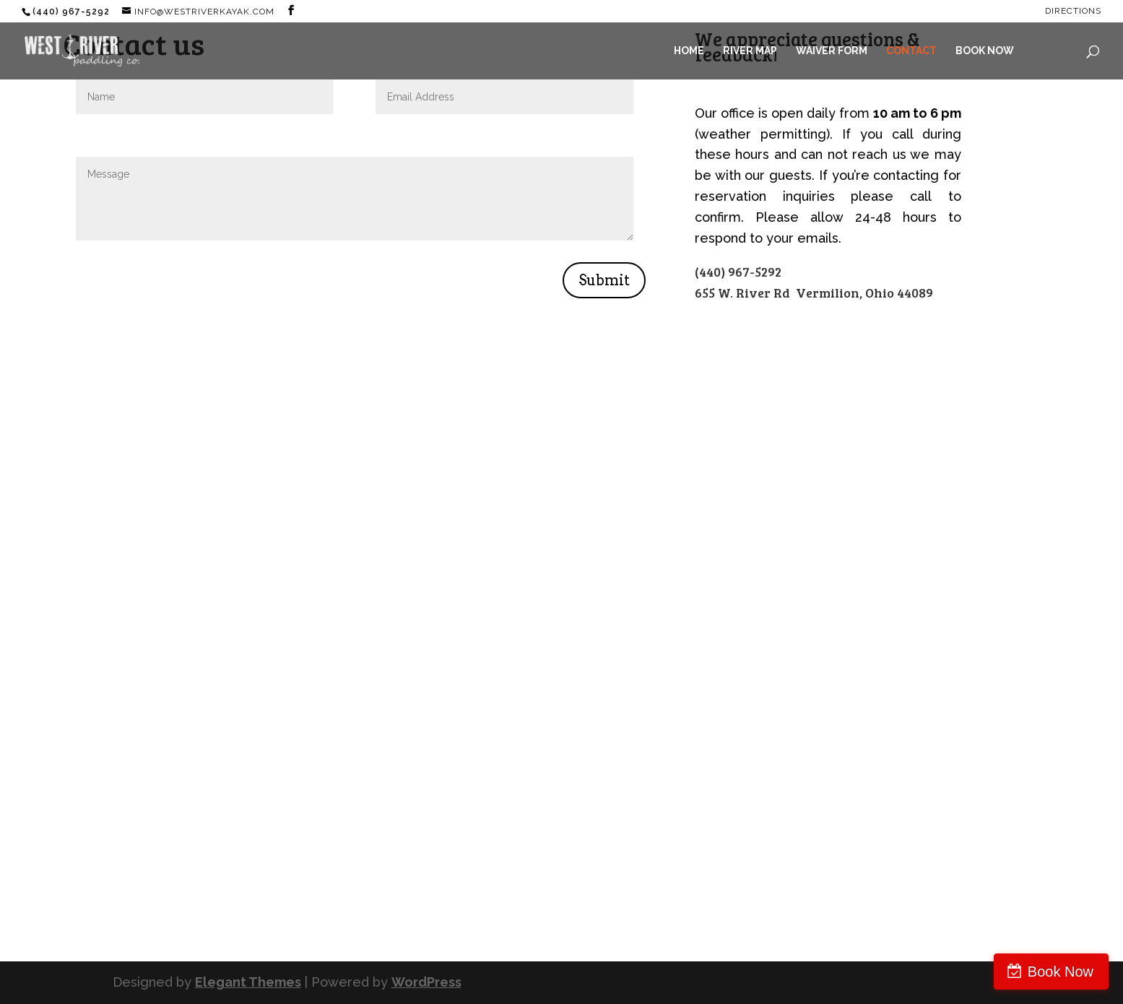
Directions (1073, 11)
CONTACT (911, 51)
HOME (689, 51)
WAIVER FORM (831, 51)
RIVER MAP (750, 51)
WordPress (426, 982)
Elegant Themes (248, 982)
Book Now (1060, 971)
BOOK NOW (984, 51)
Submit (604, 280)
